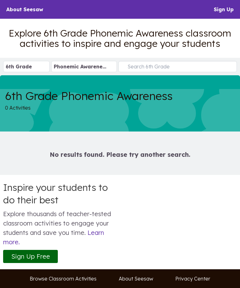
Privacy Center (192, 279)
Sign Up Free (30, 256)
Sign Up (224, 9)
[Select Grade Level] (26, 66)
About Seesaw (24, 9)
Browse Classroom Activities (63, 279)
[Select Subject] (84, 66)
